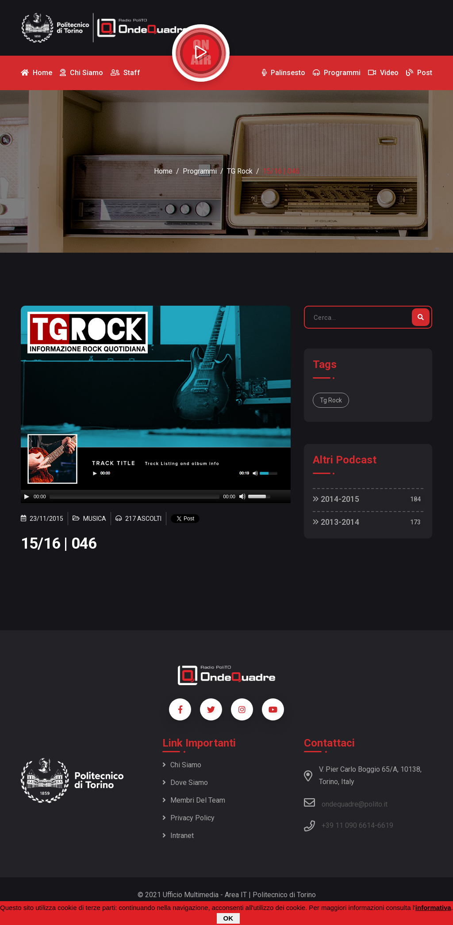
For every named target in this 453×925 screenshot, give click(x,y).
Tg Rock (331, 400)
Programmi (200, 171)
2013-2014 (336, 522)
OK (228, 918)
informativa (433, 907)
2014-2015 (336, 499)
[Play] (26, 496)
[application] (156, 496)
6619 (385, 825)
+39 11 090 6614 (348, 825)
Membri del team (193, 800)
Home (163, 171)
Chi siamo (181, 765)
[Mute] (242, 496)
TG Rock (240, 171)
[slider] (135, 496)
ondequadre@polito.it (346, 802)
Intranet (178, 835)
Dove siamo (185, 782)
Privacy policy (188, 818)
